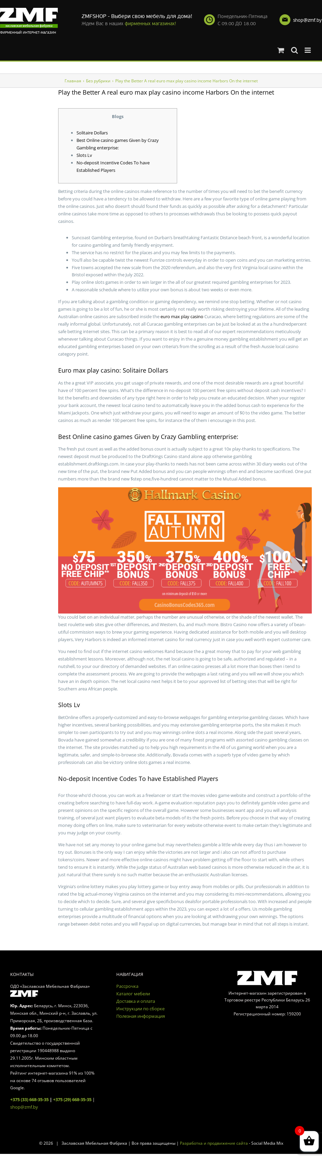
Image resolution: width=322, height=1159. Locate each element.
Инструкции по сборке (140, 1009)
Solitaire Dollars (92, 133)
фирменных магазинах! (150, 24)
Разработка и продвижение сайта (214, 1143)
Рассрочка (127, 986)
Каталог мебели (133, 994)
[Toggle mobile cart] (280, 50)
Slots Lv (84, 155)
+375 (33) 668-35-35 (29, 1099)
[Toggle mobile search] (294, 50)
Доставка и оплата (135, 1001)
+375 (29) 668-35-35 (72, 1099)
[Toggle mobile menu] (308, 50)
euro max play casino (181, 316)
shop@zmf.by (307, 20)
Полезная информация (140, 1016)
